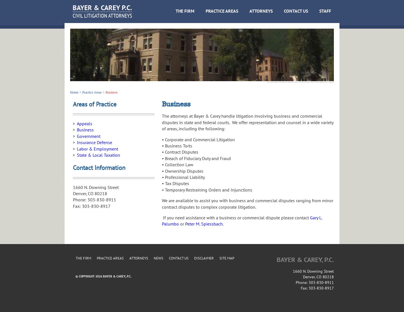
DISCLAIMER (204, 258)
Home (74, 92)
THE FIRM (185, 11)
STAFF (325, 11)
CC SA (315, 82)
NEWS (158, 258)
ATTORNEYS (261, 11)
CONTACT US (296, 11)
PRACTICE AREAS (222, 11)
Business (111, 92)
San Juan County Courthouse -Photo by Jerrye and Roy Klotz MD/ (290, 82)
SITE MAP (226, 258)
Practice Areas (92, 92)
